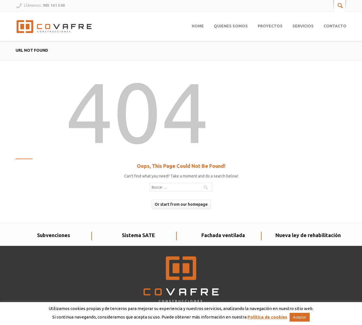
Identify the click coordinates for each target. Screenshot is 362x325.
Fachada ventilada (223, 235)
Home (198, 26)
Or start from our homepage (181, 204)
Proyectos (270, 26)
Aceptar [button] (299, 317)
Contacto (335, 26)
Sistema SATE (138, 235)
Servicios (303, 26)
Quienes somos (231, 26)
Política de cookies (267, 317)
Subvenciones (53, 235)
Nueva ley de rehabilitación (308, 235)
